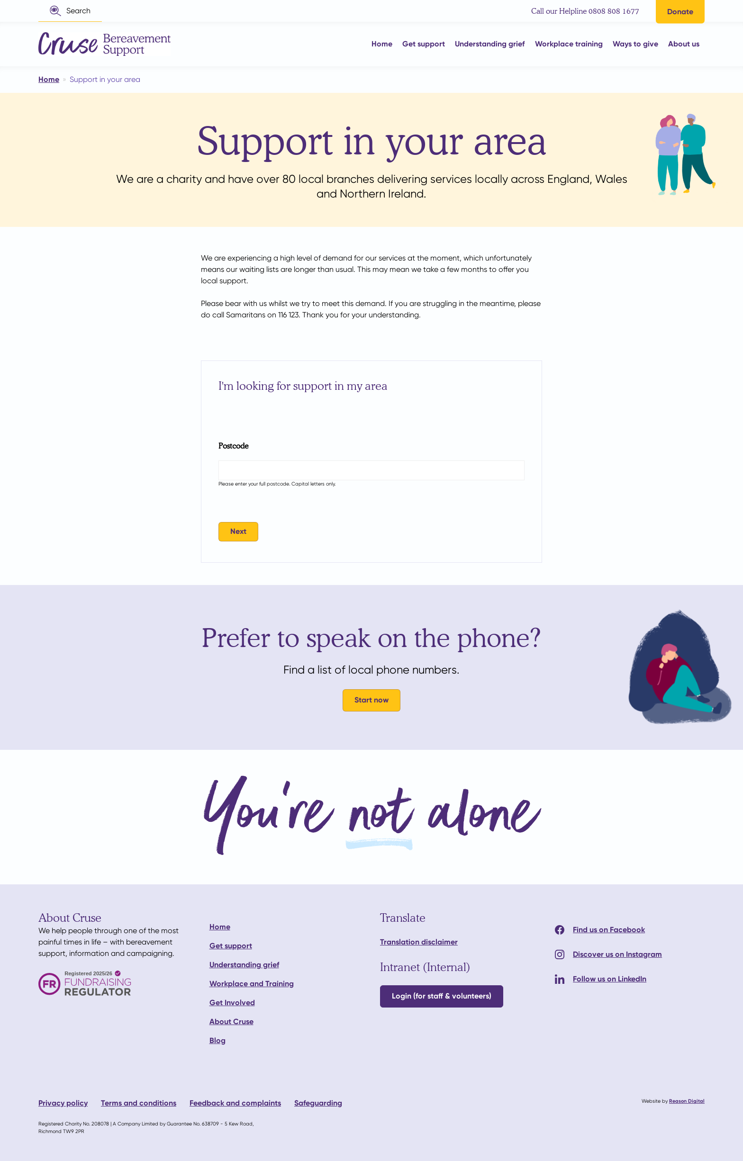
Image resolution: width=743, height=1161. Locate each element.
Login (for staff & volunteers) (441, 995)
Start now (371, 699)
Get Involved (232, 1002)
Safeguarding (318, 1102)
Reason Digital (687, 1101)
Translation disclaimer (419, 941)
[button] (70, 11)
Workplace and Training (251, 983)
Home (219, 926)
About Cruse (231, 1021)
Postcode (233, 445)
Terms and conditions (138, 1102)
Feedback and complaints (235, 1102)
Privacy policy (63, 1102)
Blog (217, 1040)
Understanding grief (244, 964)
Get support (230, 945)
